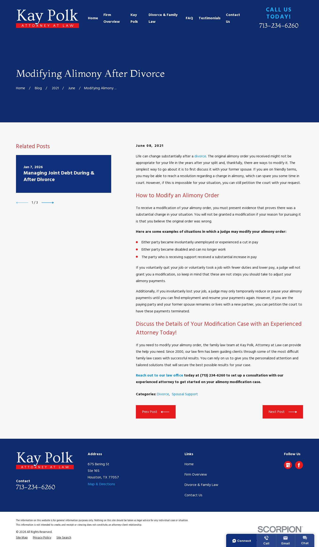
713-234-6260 (278, 25)
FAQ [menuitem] (189, 18)
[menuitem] (22, 538)
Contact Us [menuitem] (233, 18)
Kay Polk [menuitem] (134, 18)
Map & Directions (101, 484)
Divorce (163, 394)
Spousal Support (185, 394)
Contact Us (193, 495)
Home (189, 464)
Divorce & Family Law (201, 485)
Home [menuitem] (93, 18)
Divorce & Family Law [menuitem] (163, 18)
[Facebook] (299, 465)
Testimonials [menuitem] (210, 18)
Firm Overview (196, 475)
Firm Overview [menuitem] (111, 18)
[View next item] (48, 203)
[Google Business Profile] (288, 465)
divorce (200, 156)
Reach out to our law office (159, 375)
